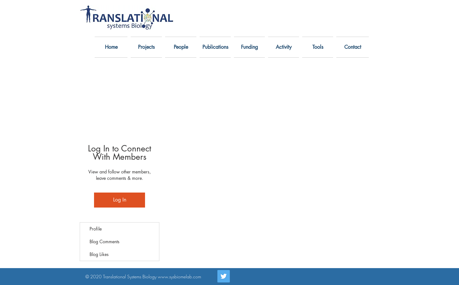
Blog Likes (99, 254)
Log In (119, 199)
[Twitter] (223, 276)
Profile (96, 229)
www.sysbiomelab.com (179, 277)
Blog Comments (105, 241)
